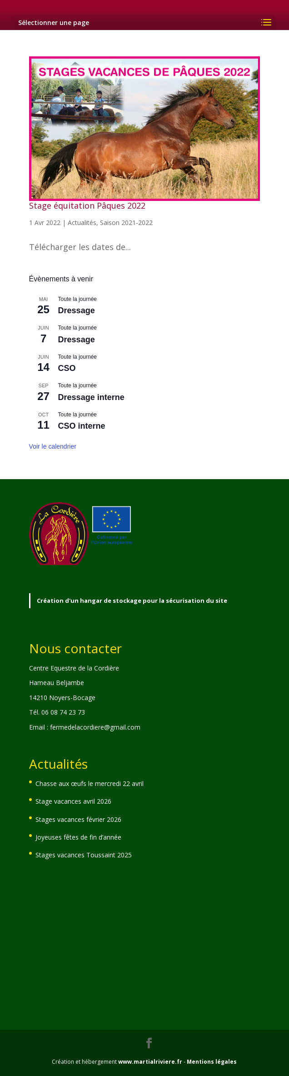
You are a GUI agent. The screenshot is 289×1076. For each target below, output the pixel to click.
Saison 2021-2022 (126, 222)
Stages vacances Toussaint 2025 (83, 855)
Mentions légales (212, 1062)
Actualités (82, 222)
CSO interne (81, 425)
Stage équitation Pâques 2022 (87, 205)
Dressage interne (91, 397)
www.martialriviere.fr (150, 1062)
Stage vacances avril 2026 (73, 801)
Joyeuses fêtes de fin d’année (78, 837)
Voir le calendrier (52, 446)
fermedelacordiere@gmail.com (95, 727)
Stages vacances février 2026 (78, 819)
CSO (67, 368)
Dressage (76, 310)
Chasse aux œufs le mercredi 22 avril (89, 783)
